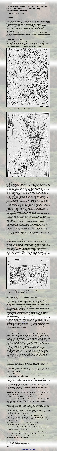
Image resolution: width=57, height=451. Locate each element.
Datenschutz (32, 449)
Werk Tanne (24, 321)
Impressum (25, 449)
